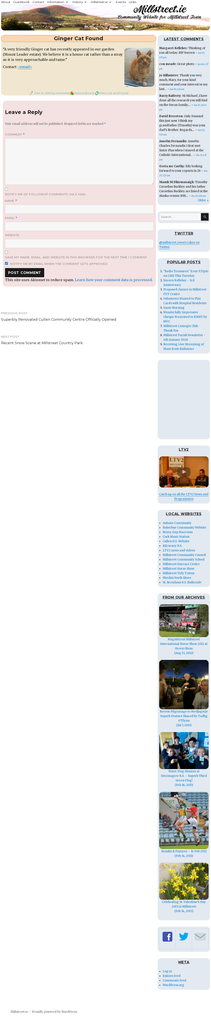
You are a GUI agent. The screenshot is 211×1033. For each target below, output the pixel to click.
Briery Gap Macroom (178, 532)
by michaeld (60, 93)
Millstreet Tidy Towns (178, 573)
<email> (25, 67)
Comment (15, 134)
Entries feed (172, 976)
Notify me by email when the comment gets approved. (56, 263)
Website (12, 235)
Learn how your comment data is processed (113, 280)
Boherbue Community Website (184, 527)
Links (132, 2)
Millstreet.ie (19, 1012)
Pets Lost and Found (114, 93)
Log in (167, 971)
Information (55, 2)
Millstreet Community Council (184, 555)
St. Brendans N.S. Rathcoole (182, 582)
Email (11, 218)
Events (121, 2)
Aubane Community (177, 523)
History (77, 2)
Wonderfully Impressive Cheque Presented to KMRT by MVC (185, 316)
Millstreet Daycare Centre (181, 564)
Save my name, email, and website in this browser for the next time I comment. (76, 257)
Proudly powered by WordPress (54, 1012)
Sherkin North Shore (177, 578)
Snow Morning (173, 308)
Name (11, 201)
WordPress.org (173, 985)
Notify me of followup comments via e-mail (45, 194)
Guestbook (21, 2)
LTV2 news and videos (179, 550)
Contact (38, 2)
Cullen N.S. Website (176, 541)
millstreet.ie (99, 2)
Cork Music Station (176, 537)
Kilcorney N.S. (172, 546)
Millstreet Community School (183, 559)
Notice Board (84, 93)
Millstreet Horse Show (178, 569)
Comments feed (174, 980)
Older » (203, 200)
